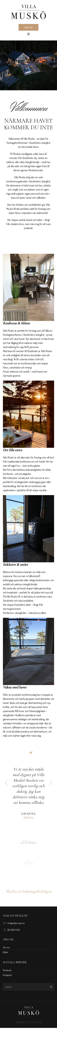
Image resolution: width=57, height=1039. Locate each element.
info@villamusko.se (16, 926)
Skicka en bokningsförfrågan (28, 894)
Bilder (5, 955)
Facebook (7, 973)
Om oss (6, 950)
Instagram (7, 978)
